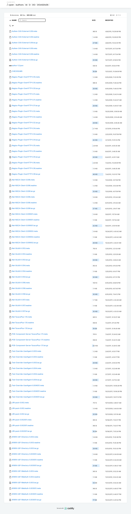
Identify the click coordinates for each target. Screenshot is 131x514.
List (112, 15)
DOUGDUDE (43, 4)
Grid (118, 15)
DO (33, 4)
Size (94, 20)
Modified (109, 20)
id (26, 4)
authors (20, 4)
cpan (11, 4)
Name (14, 20)
